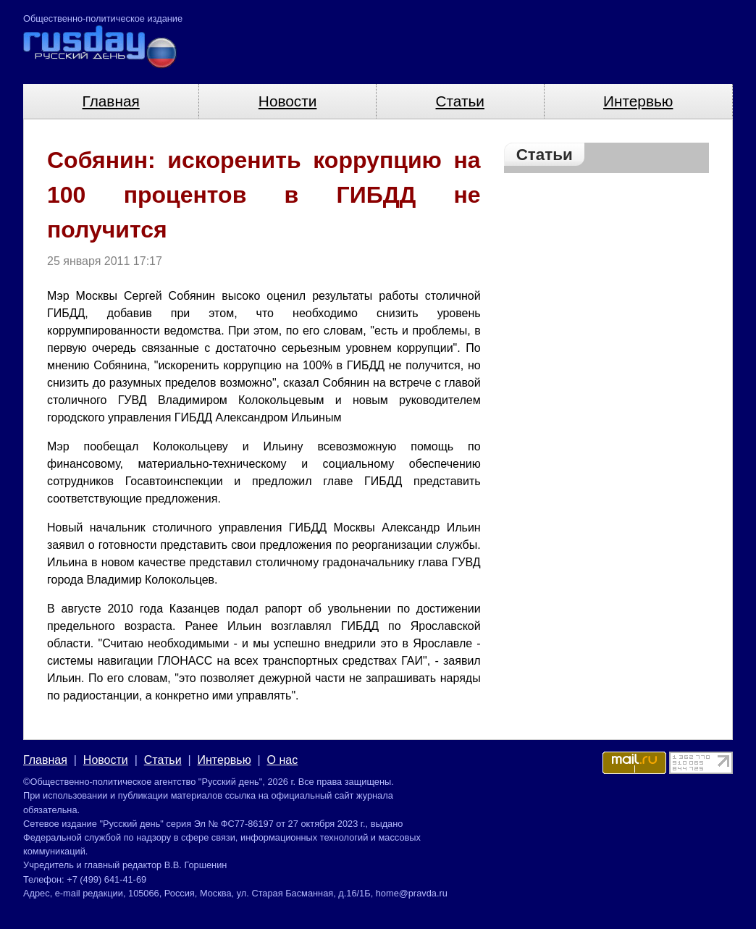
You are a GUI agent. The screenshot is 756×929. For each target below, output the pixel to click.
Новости (288, 101)
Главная (111, 101)
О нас (282, 760)
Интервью (638, 101)
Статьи (460, 101)
